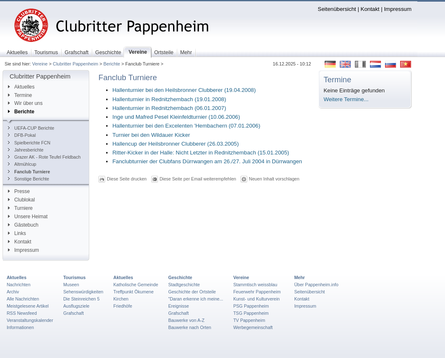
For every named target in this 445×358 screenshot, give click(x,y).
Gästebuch (23, 225)
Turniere (20, 208)
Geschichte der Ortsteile (192, 291)
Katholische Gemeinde (136, 284)
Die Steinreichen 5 (81, 298)
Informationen (20, 327)
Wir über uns (25, 103)
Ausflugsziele (76, 305)
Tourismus (74, 277)
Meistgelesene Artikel (28, 305)
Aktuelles (21, 87)
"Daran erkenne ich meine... (195, 298)
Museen (71, 284)
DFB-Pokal (22, 135)
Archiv (13, 291)
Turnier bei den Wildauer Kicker (151, 135)
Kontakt (370, 9)
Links (17, 233)
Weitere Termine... (345, 99)
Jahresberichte (26, 149)
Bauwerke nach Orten (189, 327)
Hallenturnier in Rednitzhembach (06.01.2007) (169, 108)
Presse (19, 191)
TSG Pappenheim (251, 313)
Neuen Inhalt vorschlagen (274, 178)
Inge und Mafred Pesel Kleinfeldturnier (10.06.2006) (176, 117)
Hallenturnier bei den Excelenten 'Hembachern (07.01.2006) (186, 126)
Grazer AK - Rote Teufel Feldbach (44, 156)
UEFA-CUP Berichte (31, 128)
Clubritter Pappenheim (75, 63)
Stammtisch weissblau (255, 284)
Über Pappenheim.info (316, 284)
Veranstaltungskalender (30, 320)
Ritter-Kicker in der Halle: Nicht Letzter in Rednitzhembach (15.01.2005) (200, 152)
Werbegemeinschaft (253, 327)
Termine (20, 95)
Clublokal (21, 200)
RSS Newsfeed (22, 313)
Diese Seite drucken (127, 178)
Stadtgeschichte (184, 284)
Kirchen (121, 298)
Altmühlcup (22, 164)
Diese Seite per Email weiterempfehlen (198, 178)
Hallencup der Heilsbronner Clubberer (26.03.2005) (175, 144)
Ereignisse (178, 305)
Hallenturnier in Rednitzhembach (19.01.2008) (169, 99)
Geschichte (180, 277)
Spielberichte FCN (29, 142)
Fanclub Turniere (29, 171)
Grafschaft (73, 313)
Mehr (299, 277)
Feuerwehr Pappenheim (257, 291)
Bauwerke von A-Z (186, 320)
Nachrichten (19, 284)
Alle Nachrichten (23, 298)
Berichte (111, 63)
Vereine (40, 63)
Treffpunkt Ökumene (134, 291)
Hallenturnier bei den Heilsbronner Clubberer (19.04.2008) (184, 90)
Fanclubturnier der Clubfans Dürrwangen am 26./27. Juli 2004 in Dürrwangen (207, 161)
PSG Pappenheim (251, 305)
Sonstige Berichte (28, 178)
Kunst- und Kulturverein (256, 298)
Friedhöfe (123, 305)
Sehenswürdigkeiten (83, 291)
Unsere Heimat (28, 217)
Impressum (397, 9)
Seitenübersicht (337, 9)
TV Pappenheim (249, 320)
